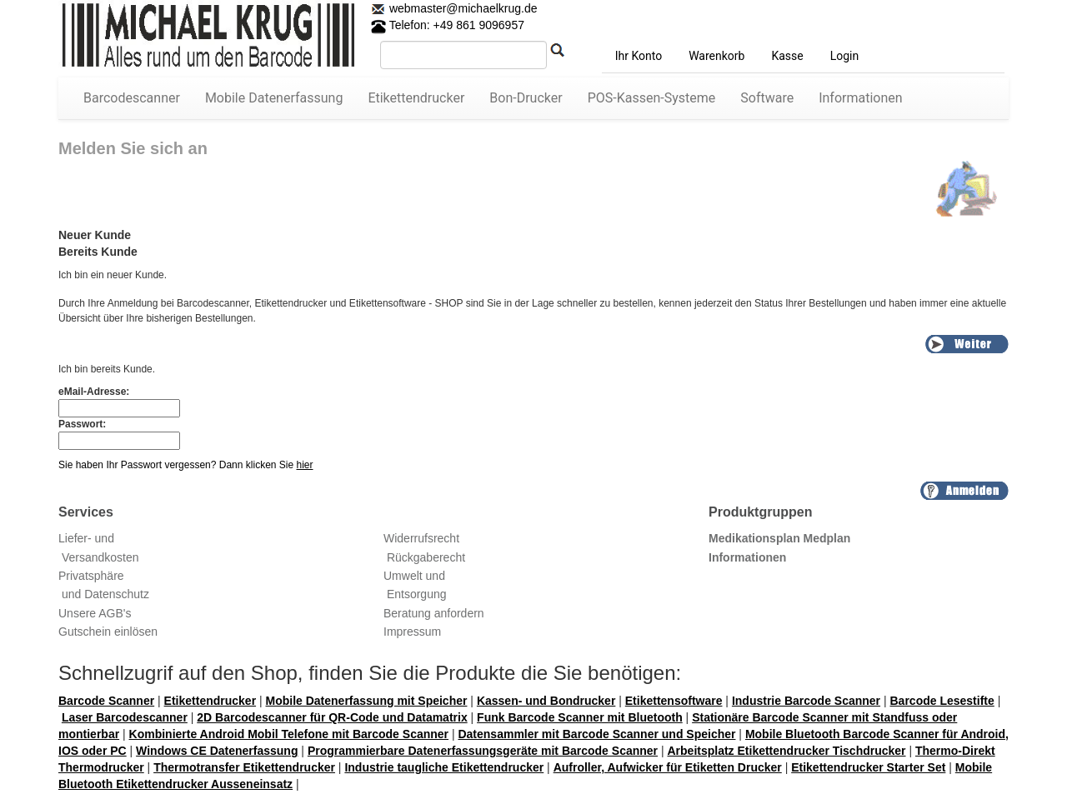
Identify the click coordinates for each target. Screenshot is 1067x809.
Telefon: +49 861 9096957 (447, 25)
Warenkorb (716, 55)
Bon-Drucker (525, 98)
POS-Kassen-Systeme (652, 98)
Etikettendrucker (416, 98)
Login (844, 55)
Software (767, 98)
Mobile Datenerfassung (274, 98)
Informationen (860, 98)
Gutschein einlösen (108, 631)
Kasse (787, 55)
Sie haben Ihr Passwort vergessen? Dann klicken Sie (185, 465)
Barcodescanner (131, 98)
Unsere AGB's (95, 613)
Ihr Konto (638, 55)
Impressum (412, 631)
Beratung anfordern (433, 613)
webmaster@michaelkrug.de (462, 8)
